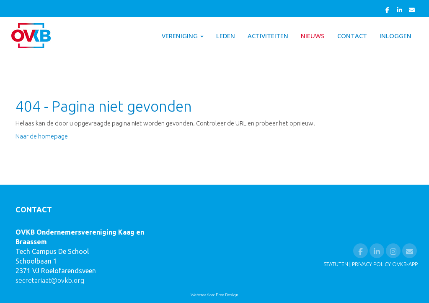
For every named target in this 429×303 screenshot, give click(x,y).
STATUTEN (335, 264)
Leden (225, 35)
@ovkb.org (50, 280)
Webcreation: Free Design (214, 295)
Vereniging (183, 35)
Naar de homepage (42, 136)
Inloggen (395, 35)
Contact (352, 35)
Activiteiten (268, 35)
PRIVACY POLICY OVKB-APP (385, 264)
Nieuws (313, 35)
